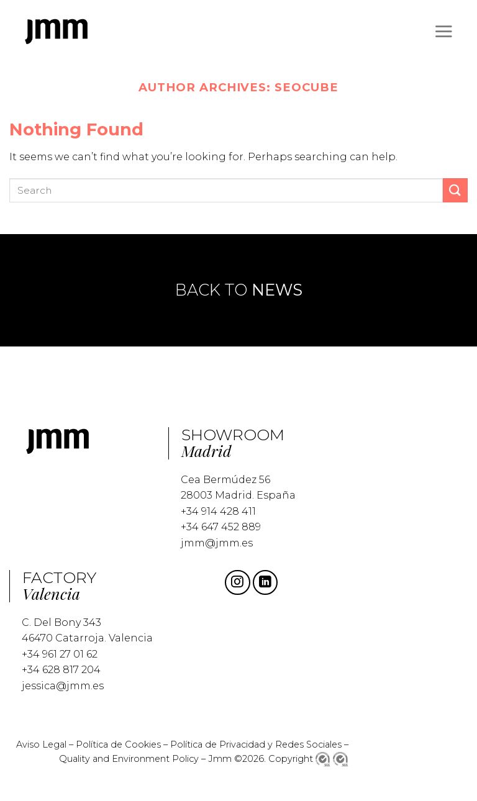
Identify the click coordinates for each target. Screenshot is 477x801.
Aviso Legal (41, 744)
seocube (306, 87)
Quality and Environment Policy (129, 758)
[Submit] (455, 190)
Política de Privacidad (219, 744)
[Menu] (443, 31)
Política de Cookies (118, 744)
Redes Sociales (308, 744)
